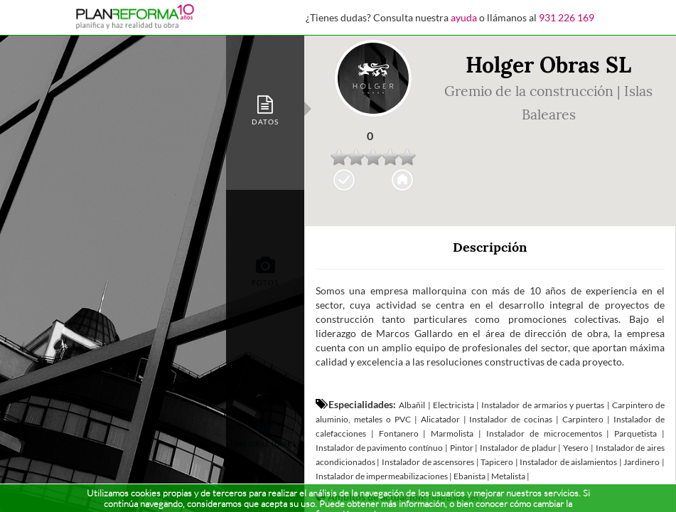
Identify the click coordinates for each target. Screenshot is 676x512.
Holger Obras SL (548, 64)
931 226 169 (566, 17)
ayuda (464, 17)
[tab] (265, 109)
